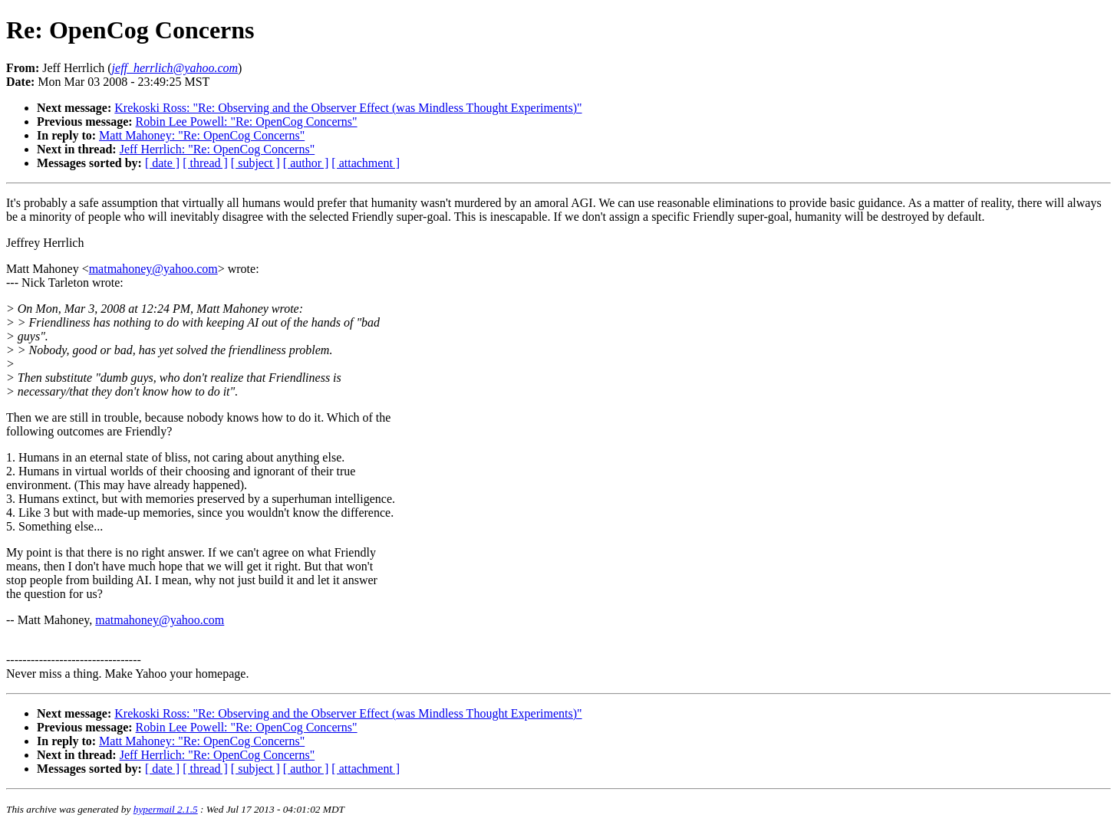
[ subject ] (255, 162)
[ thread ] (205, 162)
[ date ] (162, 162)
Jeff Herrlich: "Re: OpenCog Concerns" (217, 149)
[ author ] (306, 162)
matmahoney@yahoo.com (153, 268)
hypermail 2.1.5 (165, 809)
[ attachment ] (365, 162)
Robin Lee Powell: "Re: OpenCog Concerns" (247, 121)
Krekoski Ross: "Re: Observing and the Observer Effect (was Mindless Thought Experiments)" (348, 107)
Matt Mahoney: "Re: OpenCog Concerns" (202, 135)
